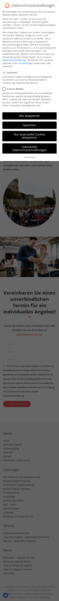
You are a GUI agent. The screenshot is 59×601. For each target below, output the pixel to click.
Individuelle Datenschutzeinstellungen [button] (29, 148)
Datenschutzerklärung (14, 60)
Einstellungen (26, 63)
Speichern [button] (29, 125)
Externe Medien (14, 88)
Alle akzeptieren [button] (29, 116)
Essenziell (10, 72)
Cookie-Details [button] (29, 157)
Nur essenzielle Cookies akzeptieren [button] (29, 135)
